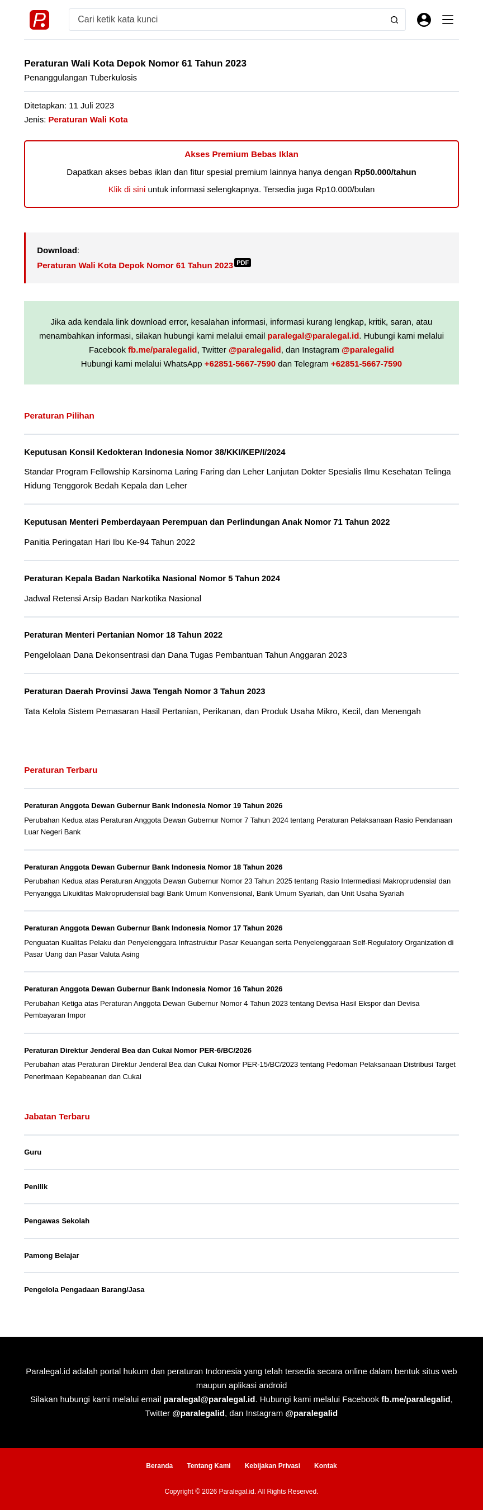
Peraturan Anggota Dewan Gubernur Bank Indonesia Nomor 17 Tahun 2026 (153, 928)
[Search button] (394, 19)
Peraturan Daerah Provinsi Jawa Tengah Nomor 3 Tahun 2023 (144, 691)
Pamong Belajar (51, 1255)
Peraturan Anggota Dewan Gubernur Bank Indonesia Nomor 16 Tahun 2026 (153, 989)
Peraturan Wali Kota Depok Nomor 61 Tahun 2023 (144, 265)
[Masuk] (424, 20)
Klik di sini (127, 189)
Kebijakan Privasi (272, 1466)
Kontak (325, 1466)
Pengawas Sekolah (56, 1221)
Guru (32, 1152)
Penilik (36, 1187)
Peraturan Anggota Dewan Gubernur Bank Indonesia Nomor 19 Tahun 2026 (153, 805)
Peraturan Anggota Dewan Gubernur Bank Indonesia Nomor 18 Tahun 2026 (153, 867)
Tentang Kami (208, 1466)
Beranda (159, 1466)
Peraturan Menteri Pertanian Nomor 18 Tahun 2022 (123, 634)
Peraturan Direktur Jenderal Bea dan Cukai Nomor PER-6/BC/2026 (138, 1050)
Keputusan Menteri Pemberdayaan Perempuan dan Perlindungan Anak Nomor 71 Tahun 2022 (207, 521)
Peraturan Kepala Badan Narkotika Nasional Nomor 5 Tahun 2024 (152, 578)
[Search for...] (226, 19)
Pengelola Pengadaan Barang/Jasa (84, 1289)
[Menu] (447, 19)
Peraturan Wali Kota (88, 119)
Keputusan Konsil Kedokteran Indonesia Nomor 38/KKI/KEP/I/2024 (154, 452)
